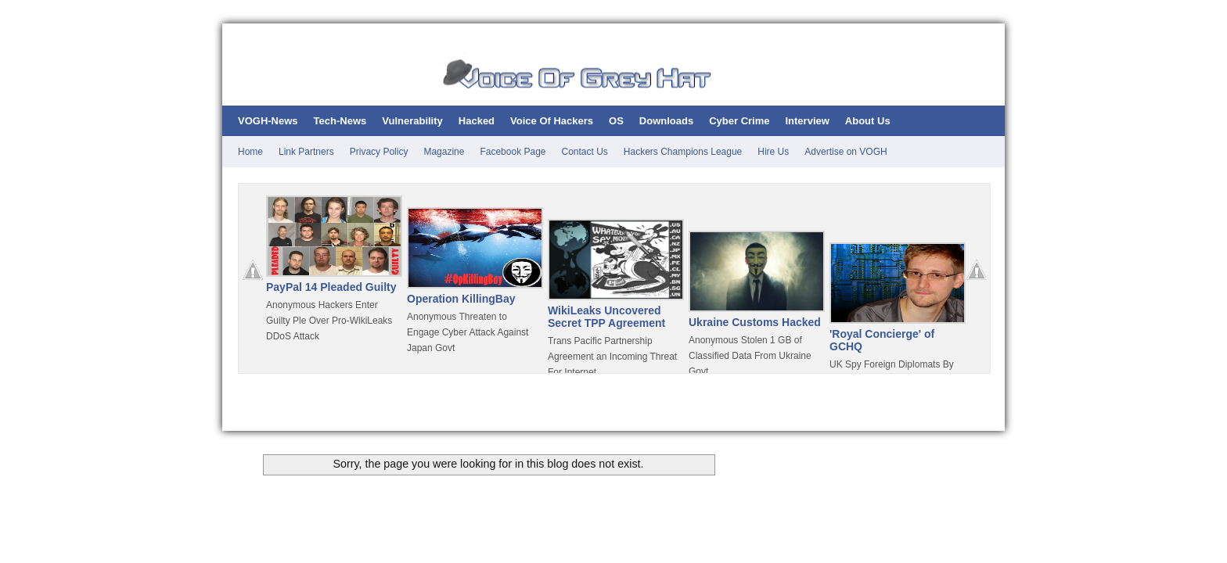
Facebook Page (512, 151)
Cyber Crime (739, 121)
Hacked (477, 121)
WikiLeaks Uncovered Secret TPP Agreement (606, 316)
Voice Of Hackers (551, 121)
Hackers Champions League (683, 151)
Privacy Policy (379, 151)
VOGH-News (268, 121)
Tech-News (340, 121)
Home (250, 151)
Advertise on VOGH (845, 151)
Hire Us (773, 151)
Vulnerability (412, 121)
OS (616, 121)
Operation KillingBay (461, 298)
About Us (868, 121)
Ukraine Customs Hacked (755, 322)
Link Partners (306, 151)
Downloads (666, 121)
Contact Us (585, 151)
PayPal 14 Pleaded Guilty (331, 287)
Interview (807, 121)
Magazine (443, 151)
